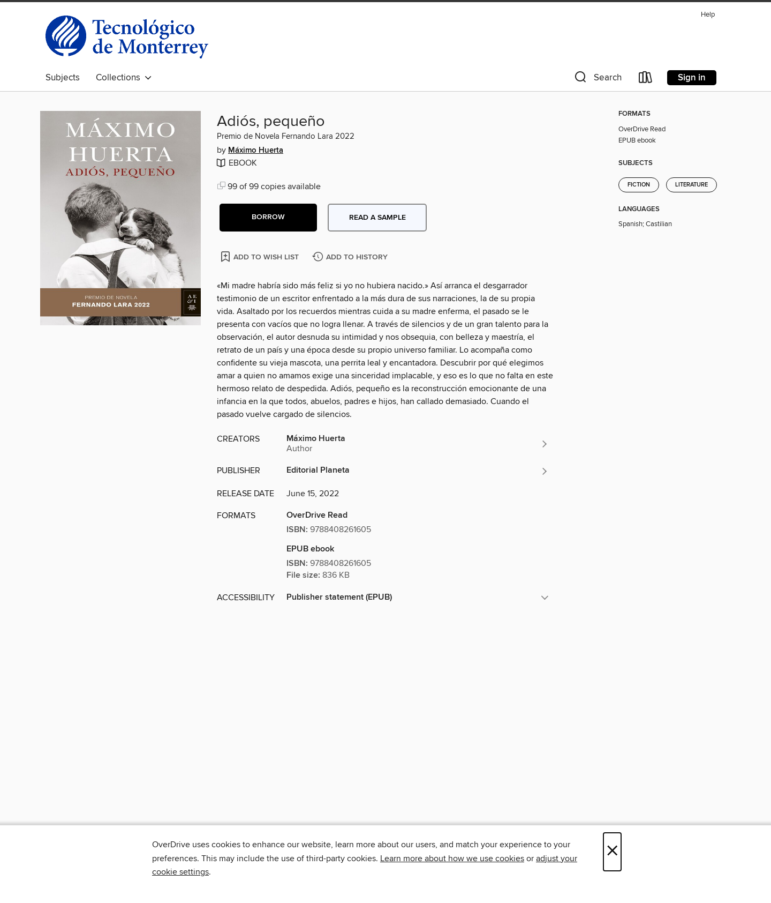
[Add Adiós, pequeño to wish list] (260, 256)
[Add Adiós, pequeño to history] (351, 257)
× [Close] (612, 851)
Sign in (692, 78)
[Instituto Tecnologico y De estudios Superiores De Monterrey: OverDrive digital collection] (126, 37)
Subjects (63, 78)
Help (708, 15)
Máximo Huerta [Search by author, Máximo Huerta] (255, 150)
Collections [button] (124, 78)
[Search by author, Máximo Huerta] (417, 443)
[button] (597, 79)
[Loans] (646, 79)
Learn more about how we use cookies (452, 858)
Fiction (639, 185)
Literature (691, 185)
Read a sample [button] (377, 217)
